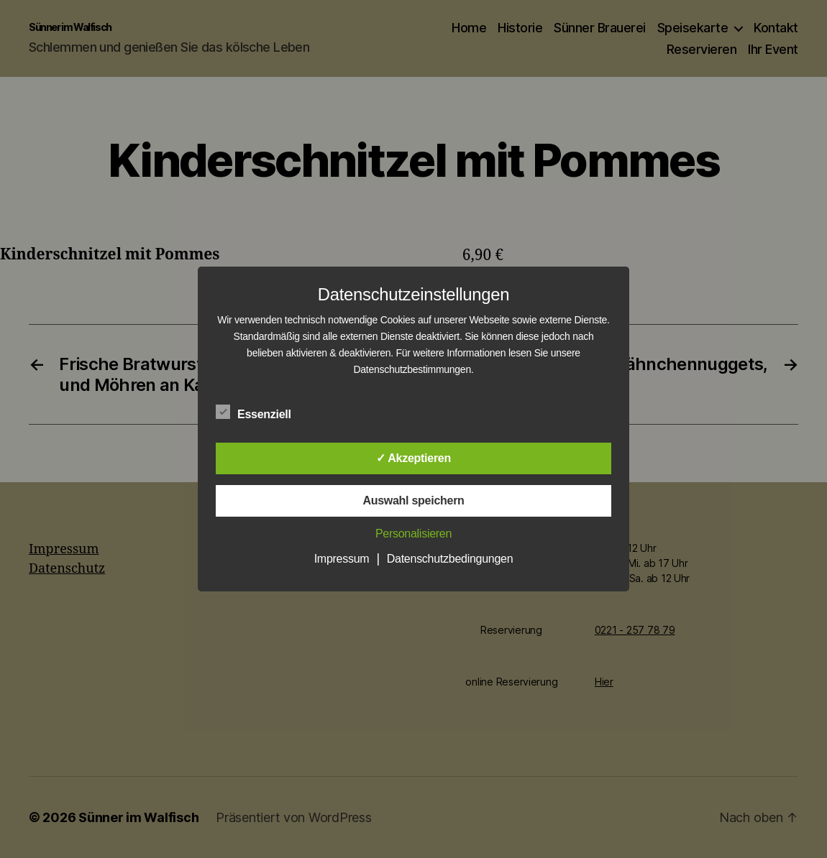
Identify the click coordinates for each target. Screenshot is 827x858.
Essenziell (261, 412)
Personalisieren (413, 533)
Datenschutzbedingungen (450, 559)
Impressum (342, 559)
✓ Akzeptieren (413, 458)
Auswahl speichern (413, 500)
